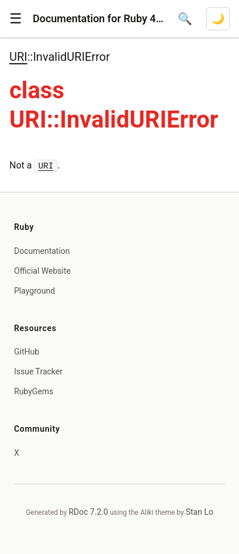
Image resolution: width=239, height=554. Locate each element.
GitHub (26, 351)
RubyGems (33, 391)
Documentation (42, 251)
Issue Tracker (38, 371)
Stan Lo (199, 512)
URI (18, 57)
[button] (15, 19)
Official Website (42, 271)
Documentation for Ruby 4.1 (98, 18)
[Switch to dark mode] (218, 18)
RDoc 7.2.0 (88, 512)
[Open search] (185, 18)
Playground (34, 290)
